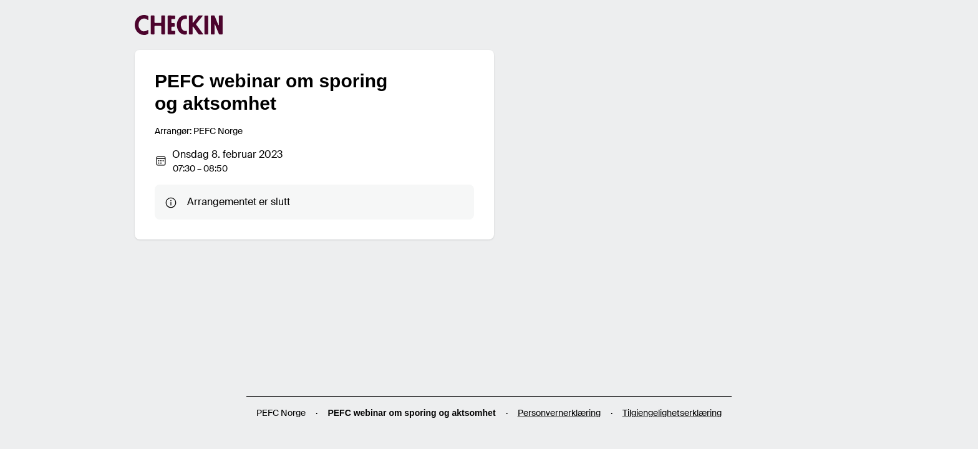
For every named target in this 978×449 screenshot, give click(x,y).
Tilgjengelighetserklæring (672, 412)
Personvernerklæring (559, 412)
